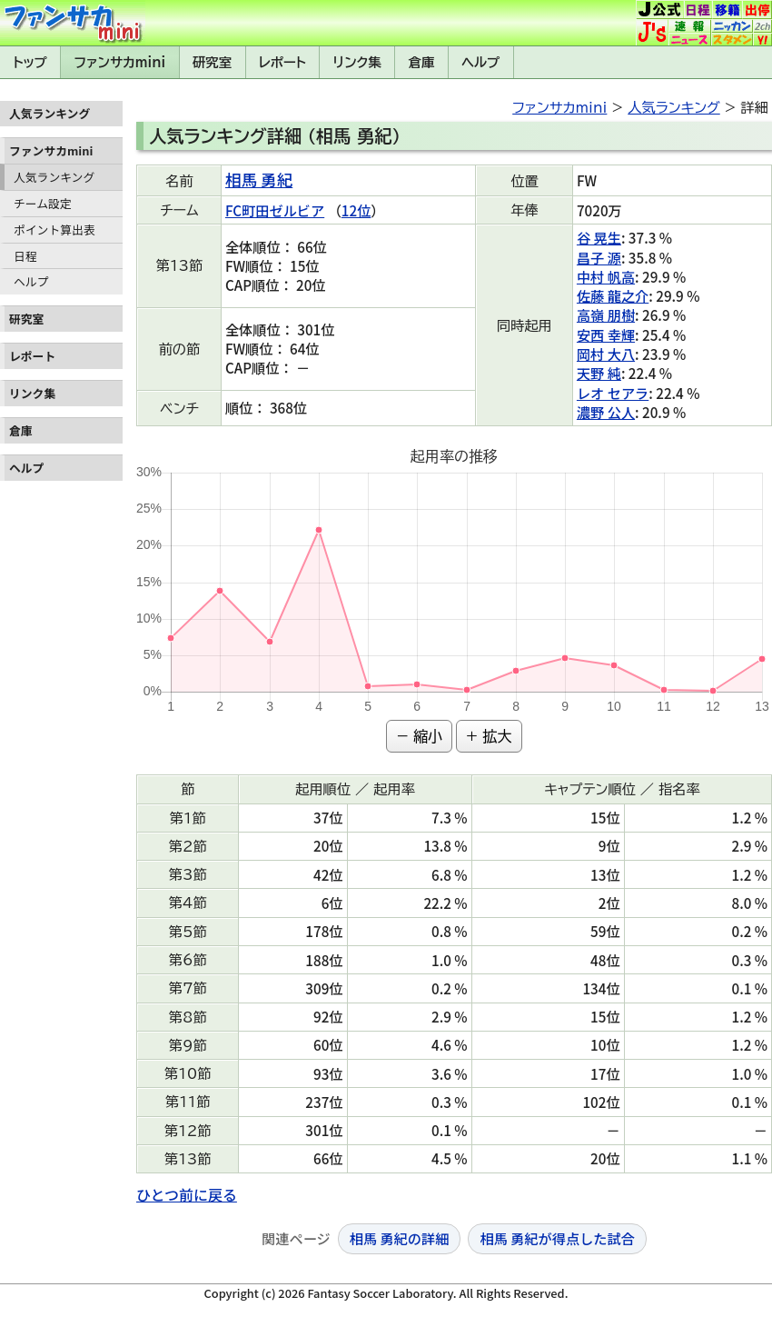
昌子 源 (599, 257)
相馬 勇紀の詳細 (400, 1238)
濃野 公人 (606, 412)
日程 (25, 255)
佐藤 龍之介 (612, 295)
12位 (356, 210)
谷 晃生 (599, 237)
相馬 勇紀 (258, 179)
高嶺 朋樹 (606, 314)
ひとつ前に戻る (186, 1194)
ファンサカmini (119, 62)
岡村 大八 (606, 354)
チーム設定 (43, 203)
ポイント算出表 (54, 229)
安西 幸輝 (606, 334)
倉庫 (422, 62)
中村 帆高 (606, 276)
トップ (30, 62)
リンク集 (357, 62)
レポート (282, 62)
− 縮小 (419, 736)
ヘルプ (480, 62)
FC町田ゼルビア (274, 210)
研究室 (212, 62)
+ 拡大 (489, 736)
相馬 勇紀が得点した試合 (557, 1238)
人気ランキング (54, 176)
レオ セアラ (612, 393)
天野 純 (599, 373)
